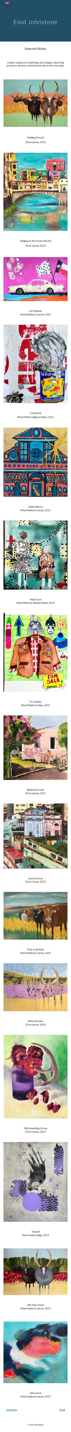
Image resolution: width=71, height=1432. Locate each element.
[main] (35, 20)
